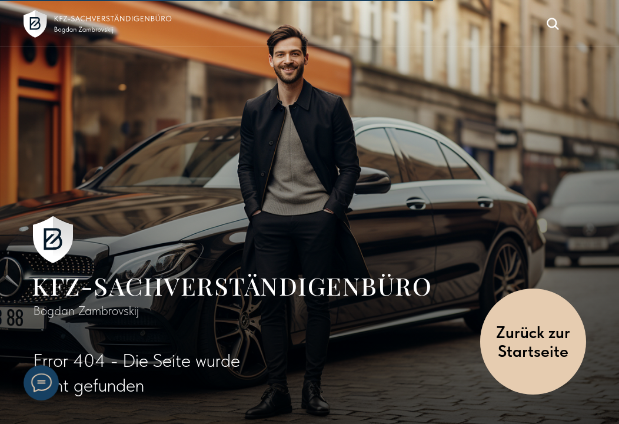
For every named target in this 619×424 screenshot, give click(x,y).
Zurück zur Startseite (533, 341)
